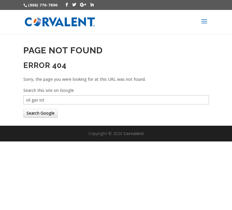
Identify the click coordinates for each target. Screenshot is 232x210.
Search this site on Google (48, 90)
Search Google (41, 113)
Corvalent (133, 133)
